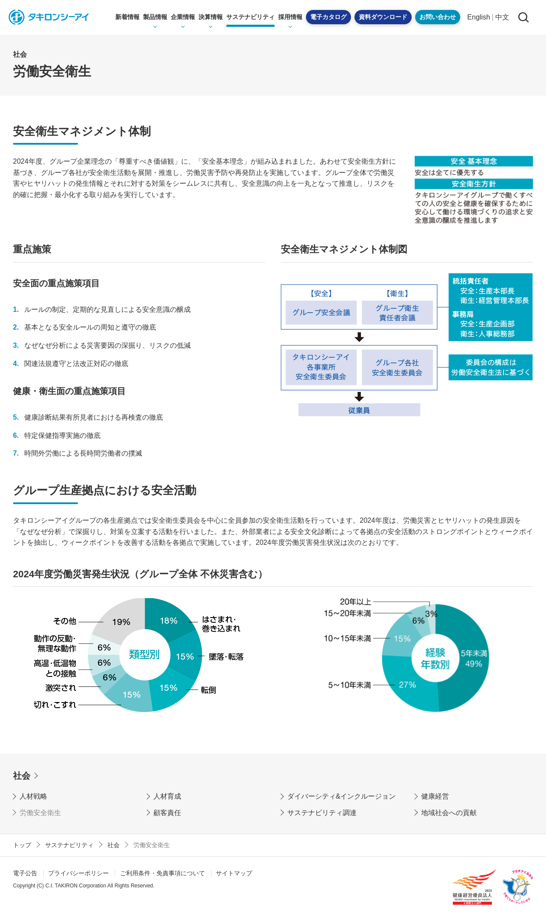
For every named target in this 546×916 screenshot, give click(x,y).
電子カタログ (328, 16)
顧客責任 (167, 812)
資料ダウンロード (383, 16)
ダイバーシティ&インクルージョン (341, 796)
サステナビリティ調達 (322, 812)
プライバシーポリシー (78, 873)
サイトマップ (234, 873)
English (478, 17)
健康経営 (435, 796)
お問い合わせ (437, 16)
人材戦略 (33, 796)
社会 (21, 775)
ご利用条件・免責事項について (162, 873)
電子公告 (25, 873)
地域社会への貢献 (449, 812)
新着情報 (127, 16)
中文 (502, 17)
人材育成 (167, 796)
